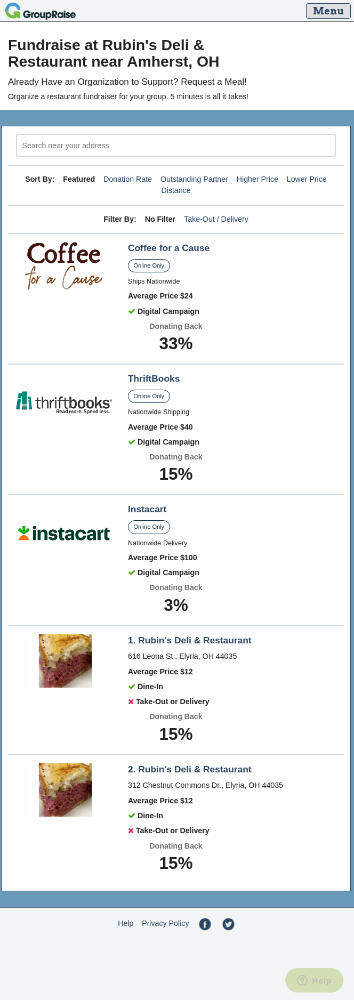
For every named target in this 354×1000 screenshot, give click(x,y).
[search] (176, 145)
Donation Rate (127, 179)
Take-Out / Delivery (216, 219)
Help (125, 923)
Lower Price (307, 179)
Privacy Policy (165, 923)
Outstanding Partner (194, 179)
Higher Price (257, 179)
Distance (175, 190)
